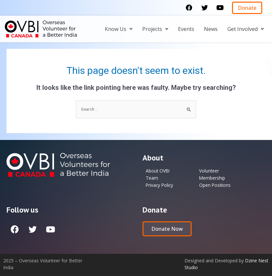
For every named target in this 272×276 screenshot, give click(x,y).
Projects (155, 29)
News (211, 29)
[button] (247, 8)
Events (186, 29)
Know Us (118, 29)
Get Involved (245, 29)
